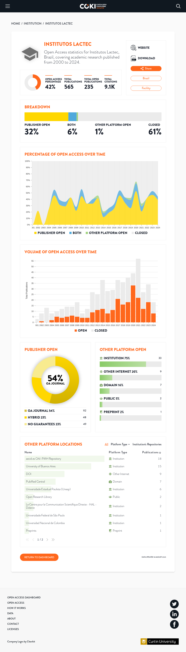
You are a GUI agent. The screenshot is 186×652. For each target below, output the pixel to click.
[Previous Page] (33, 540)
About (11, 618)
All (106, 444)
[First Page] (27, 540)
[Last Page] (53, 540)
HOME (15, 23)
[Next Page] (47, 540)
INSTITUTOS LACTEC (59, 23)
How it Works (16, 608)
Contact (13, 624)
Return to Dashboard (39, 557)
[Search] (178, 6)
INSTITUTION (32, 23)
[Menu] (7, 6)
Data (10, 613)
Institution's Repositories (147, 444)
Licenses (13, 629)
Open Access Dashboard (24, 597)
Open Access (15, 603)
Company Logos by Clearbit (21, 641)
